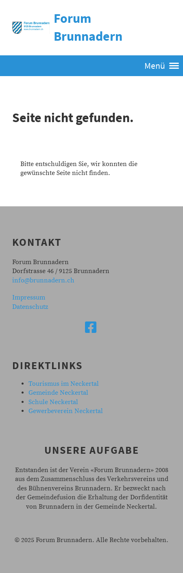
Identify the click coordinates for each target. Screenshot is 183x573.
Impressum (28, 297)
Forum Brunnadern (88, 27)
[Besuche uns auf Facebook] (90, 328)
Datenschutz (30, 307)
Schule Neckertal (53, 402)
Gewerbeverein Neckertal (65, 411)
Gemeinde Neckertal (58, 393)
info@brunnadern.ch (43, 280)
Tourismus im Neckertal (63, 384)
